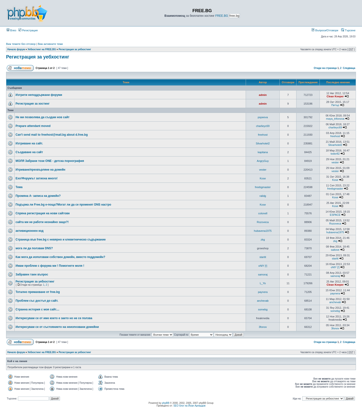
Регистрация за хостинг (33, 103)
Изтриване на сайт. (29, 143)
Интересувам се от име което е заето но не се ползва (54, 318)
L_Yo (263, 283)
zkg (263, 239)
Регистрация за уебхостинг (75, 49)
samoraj (263, 274)
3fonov (263, 326)
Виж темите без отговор (21, 43)
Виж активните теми (50, 43)
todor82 (335, 153)
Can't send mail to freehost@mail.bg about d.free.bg (52, 134)
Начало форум (16, 49)
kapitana (263, 152)
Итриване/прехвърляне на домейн (40, 169)
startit (263, 257)
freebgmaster (263, 187)
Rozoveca (263, 222)
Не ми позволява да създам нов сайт (42, 117)
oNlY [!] (262, 265)
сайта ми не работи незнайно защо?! (42, 222)
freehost (263, 134)
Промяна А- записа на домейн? (38, 196)
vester (335, 162)
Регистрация (28, 30)
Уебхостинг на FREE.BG (42, 49)
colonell (262, 213)
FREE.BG (221, 15)
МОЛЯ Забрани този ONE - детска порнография (50, 161)
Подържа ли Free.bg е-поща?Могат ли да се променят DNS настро (63, 204)
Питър (335, 105)
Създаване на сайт (29, 152)
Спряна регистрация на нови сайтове (43, 213)
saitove (335, 249)
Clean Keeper (335, 96)
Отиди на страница (325, 68)
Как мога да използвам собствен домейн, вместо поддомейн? (60, 257)
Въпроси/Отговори (324, 30)
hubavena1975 (263, 230)
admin (263, 94)
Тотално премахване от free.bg (38, 292)
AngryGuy (263, 160)
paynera (263, 292)
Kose (263, 178)
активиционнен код (29, 231)
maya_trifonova (335, 118)
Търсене (348, 30)
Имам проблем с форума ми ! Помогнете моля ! (50, 265)
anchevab (263, 300)
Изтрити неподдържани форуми (39, 95)
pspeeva (263, 117)
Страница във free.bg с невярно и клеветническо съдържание (61, 239)
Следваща (349, 68)
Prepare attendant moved (33, 126)
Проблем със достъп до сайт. (37, 300)
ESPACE (335, 214)
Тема (19, 187)
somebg (263, 309)
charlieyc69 (262, 126)
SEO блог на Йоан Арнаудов (189, 405)
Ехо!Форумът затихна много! (37, 178)
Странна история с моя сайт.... (37, 309)
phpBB (165, 403)
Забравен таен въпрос (32, 274)
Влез (11, 30)
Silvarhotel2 (263, 143)
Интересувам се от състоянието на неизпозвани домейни (57, 327)
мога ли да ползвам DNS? (34, 248)
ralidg (263, 195)
